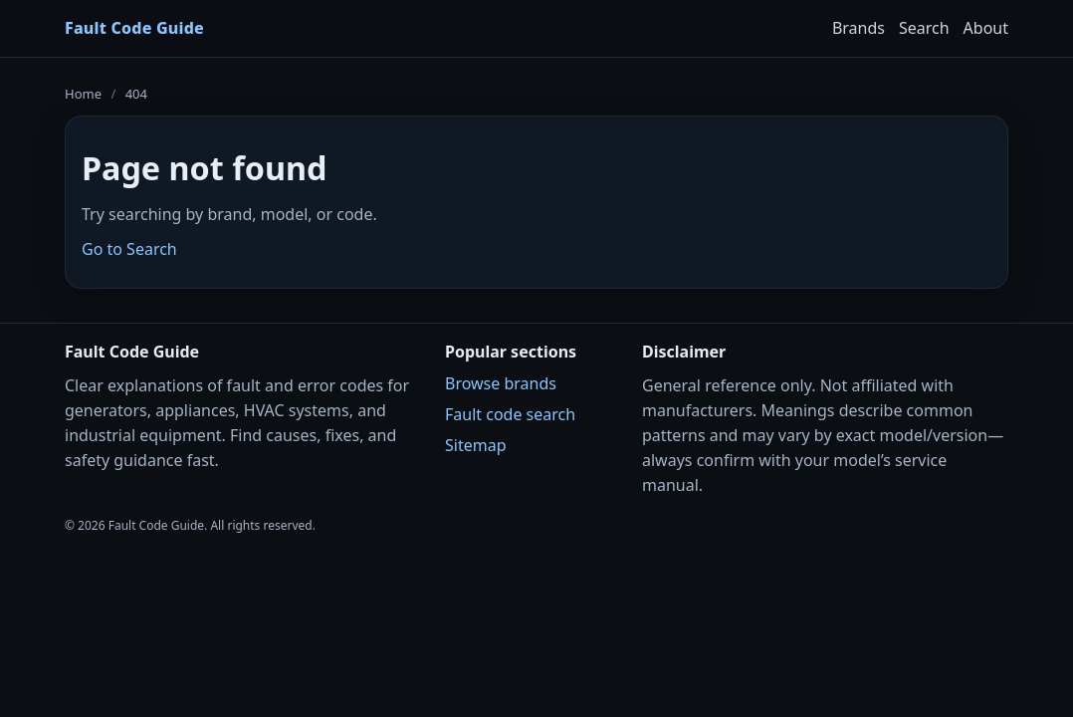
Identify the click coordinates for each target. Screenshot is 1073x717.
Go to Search (129, 249)
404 (136, 94)
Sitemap (476, 445)
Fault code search (510, 414)
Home (83, 94)
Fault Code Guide (134, 28)
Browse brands (500, 383)
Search (924, 28)
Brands (858, 28)
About (986, 28)
